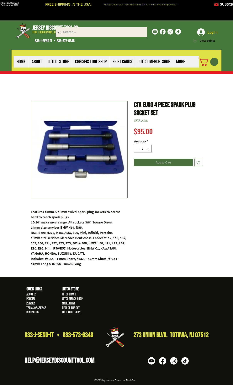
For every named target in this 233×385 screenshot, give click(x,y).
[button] (37, 62)
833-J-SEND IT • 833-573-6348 (54, 41)
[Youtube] (155, 32)
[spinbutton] (143, 148)
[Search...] (101, 32)
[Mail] (216, 4)
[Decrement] (137, 148)
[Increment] (148, 148)
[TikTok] (178, 32)
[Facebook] (163, 32)
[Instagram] (170, 32)
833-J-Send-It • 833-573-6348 (58, 335)
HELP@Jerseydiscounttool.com (59, 360)
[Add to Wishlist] (198, 163)
